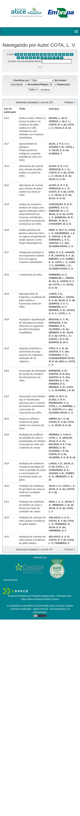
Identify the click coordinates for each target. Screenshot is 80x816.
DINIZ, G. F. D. (56, 252)
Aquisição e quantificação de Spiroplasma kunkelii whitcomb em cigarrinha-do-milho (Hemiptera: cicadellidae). (32, 326)
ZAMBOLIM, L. (56, 278)
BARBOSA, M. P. (64, 217)
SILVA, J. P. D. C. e (59, 143)
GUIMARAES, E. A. (59, 470)
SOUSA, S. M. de (61, 236)
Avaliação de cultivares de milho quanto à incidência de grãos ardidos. (32, 520)
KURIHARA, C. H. (58, 355)
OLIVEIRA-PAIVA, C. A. (61, 246)
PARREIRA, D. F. (58, 274)
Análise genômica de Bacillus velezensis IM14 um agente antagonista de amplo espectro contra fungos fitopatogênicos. (32, 236)
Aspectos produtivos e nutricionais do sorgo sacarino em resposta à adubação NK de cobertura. (31, 355)
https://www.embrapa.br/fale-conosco (40, 599)
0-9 (17, 54)
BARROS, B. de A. (58, 342)
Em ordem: (61, 80)
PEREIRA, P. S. (57, 326)
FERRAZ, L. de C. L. (59, 121)
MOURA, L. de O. (58, 118)
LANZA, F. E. (55, 293)
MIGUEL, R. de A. (58, 220)
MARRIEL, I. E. (63, 265)
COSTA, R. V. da (57, 124)
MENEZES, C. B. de (62, 505)
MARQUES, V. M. (58, 322)
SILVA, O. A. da (57, 179)
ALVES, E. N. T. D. (58, 166)
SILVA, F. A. (55, 486)
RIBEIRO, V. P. (56, 259)
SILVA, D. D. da (63, 128)
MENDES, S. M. (57, 310)
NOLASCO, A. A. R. (59, 517)
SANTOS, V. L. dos (59, 243)
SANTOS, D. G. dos (59, 377)
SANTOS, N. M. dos (59, 374)
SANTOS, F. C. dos (59, 351)
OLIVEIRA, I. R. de (58, 329)
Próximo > (70, 102)
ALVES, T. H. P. (57, 399)
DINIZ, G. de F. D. (58, 230)
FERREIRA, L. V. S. (59, 239)
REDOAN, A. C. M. (58, 319)
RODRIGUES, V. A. (59, 403)
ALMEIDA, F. (55, 153)
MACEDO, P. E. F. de (60, 444)
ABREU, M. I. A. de (59, 418)
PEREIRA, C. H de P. (60, 434)
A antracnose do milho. (30, 274)
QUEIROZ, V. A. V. (58, 207)
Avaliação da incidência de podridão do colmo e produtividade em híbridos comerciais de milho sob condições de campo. (32, 441)
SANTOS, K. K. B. (64, 255)
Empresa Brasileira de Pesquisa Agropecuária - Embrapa (37, 596)
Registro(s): (63, 84)
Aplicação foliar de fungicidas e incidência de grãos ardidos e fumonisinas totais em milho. (32, 300)
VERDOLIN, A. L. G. (59, 169)
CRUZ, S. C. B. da (58, 348)
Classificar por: (21, 80)
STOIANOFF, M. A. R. (60, 224)
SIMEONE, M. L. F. (58, 211)
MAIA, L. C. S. (56, 501)
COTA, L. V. (61, 262)
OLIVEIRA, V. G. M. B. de (62, 457)
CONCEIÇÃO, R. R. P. (60, 204)
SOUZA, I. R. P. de (58, 339)
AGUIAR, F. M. (56, 147)
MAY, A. (63, 361)
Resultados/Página (38, 84)
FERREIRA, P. (62, 524)
